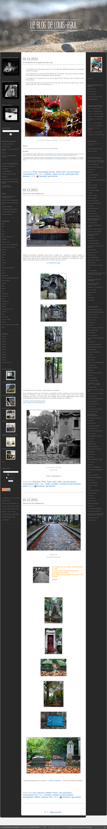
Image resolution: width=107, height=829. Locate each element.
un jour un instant (6, 319)
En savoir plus (87, 827)
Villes (59, 482)
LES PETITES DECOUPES (94, 431)
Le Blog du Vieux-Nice (93, 403)
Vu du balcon (90, 300)
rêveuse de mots (91, 289)
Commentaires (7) (30, 174)
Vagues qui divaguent (93, 503)
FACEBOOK (5, 169)
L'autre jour (90, 375)
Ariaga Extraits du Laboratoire (95, 167)
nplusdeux (90, 464)
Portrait (4, 306)
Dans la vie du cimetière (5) (33, 193)
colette (47, 484)
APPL (56, 148)
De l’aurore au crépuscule (94, 344)
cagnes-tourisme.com (63, 158)
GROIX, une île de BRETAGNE (95, 362)
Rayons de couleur (92, 485)
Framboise (90, 128)
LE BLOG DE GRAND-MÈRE (95, 398)
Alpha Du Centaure (92, 314)
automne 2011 (47, 797)
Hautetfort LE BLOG (92, 367)
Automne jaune (91, 89)
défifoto (4, 252)
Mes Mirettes (90, 451)
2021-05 (4, 349)
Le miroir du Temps (92, 411)
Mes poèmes (5, 275)
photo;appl (70, 174)
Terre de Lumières (92, 151)
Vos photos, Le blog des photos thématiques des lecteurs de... (95, 514)
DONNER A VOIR (92, 187)
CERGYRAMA (91, 332)
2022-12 (4, 336)
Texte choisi (5, 316)
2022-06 (4, 347)
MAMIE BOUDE (91, 444)
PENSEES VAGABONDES (94, 477)
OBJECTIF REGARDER (93, 467)
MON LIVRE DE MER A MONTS (10, 278)
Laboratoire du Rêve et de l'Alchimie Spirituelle (94, 219)
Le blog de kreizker (92, 401)
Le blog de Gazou (92, 396)
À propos (89, 78)
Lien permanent (73, 172)
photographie (28, 797)
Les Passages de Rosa (93, 425)
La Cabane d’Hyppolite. (8, 395)
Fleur (3, 260)
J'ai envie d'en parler (92, 200)
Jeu (3, 265)
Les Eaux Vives (91, 423)
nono (88, 267)
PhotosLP (4, 153)
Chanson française (92, 335)
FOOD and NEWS (92, 198)
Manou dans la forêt (92, 252)
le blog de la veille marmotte (94, 229)
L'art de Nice (90, 205)
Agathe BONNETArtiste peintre (95, 312)
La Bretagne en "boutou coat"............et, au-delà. (93, 384)
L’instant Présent (6, 146)
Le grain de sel (91, 406)
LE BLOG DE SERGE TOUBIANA (93, 235)
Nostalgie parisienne (92, 99)
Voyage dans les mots (93, 517)
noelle (89, 111)
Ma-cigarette (90, 441)
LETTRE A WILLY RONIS (8, 211)
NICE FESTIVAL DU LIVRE (94, 265)
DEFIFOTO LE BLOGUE (8, 166)
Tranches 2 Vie (91, 498)
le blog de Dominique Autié (94, 148)
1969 (3, 223)
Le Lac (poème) (91, 94)
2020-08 (4, 357)
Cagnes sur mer (6, 242)
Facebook (42, 176)
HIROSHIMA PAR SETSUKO (9, 209)
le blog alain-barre (92, 222)
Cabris (3, 461)
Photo (3, 298)
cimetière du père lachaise (70, 484)
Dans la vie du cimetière (51, 155)
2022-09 (4, 339)
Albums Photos (7, 369)
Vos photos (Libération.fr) (94, 511)
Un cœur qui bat (91, 500)
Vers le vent (90, 506)
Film (3, 257)
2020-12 (4, 354)
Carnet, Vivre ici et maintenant (10, 244)
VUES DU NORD (91, 520)
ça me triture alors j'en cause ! (95, 327)
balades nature (91, 322)
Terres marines (6, 408)
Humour (4, 262)
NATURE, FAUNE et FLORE (94, 459)
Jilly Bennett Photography (94, 203)
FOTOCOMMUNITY (7, 171)
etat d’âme (90, 354)
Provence (4, 311)
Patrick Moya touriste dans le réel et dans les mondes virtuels (96, 273)
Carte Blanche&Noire (7, 144)
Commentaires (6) (30, 795)
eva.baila (89, 193)
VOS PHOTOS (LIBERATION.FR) (6, 186)
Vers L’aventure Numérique (94, 508)
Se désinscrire (10, 477)
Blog (3, 234)
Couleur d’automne (55, 780)
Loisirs (3, 273)
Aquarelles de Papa (7, 448)
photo (25, 486)
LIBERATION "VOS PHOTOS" (10, 179)
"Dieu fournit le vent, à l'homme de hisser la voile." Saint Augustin (96, 161)
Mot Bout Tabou (91, 262)
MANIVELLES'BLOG (92, 446)
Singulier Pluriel (91, 292)
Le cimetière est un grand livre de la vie (38, 62)
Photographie (5, 301)
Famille (4, 254)
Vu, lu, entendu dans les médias (10, 324)
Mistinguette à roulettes (93, 260)
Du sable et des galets (93, 190)
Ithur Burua (90, 370)
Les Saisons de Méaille (8, 267)
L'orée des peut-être (92, 380)
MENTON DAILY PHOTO (94, 449)
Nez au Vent (90, 462)
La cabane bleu (91, 211)
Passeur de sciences (92, 475)
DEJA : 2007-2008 (92, 185)
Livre (3, 270)
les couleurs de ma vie (93, 243)
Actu (3, 226)
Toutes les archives (7, 362)
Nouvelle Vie (5, 293)
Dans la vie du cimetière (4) (33, 503)
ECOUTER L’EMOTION (93, 352)
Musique (4, 283)
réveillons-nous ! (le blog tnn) (95, 287)
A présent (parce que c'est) (94, 309)
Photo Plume (90, 480)
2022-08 (4, 341)
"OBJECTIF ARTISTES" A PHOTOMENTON (8, 197)
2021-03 (4, 352)
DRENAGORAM (91, 349)
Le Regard (90, 420)
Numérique (5, 296)
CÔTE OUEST (91, 341)
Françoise (90, 119)
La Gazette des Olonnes (93, 216)
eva (89, 108)
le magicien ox (91, 238)
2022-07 (4, 344)
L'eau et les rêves (92, 91)
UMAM (89, 295)
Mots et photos (6, 280)
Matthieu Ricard (91, 255)
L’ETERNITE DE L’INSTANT (94, 436)
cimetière (47, 174)
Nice (3, 291)
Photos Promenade (92, 482)
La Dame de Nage (92, 213)
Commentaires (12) (30, 484)
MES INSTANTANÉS (92, 257)
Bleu (3, 231)
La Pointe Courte (6, 382)
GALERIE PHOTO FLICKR (9, 174)
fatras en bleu (91, 360)
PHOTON (89, 277)
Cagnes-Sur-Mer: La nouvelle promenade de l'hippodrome (9, 435)
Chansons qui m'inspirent (8, 247)
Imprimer (53, 176)
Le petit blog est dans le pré (94, 418)
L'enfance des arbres (92, 208)
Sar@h (89, 487)
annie (89, 113)
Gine (89, 123)
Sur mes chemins (92, 493)
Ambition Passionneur (93, 317)
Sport (3, 314)
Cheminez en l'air (92, 177)
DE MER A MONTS (7, 214)
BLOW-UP (90, 172)
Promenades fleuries (7, 309)
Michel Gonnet (91, 454)
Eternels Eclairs (91, 357)
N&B (3, 285)
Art (2, 229)
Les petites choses (92, 428)
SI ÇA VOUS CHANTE (93, 490)
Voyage (4, 322)
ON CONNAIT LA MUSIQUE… (95, 469)
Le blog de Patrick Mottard (94, 231)
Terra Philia (90, 495)
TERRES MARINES (7, 206)
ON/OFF (89, 472)
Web (3, 327)
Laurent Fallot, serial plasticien (95, 393)
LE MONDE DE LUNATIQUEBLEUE (92, 415)
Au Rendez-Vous (91, 319)
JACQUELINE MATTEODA (94, 372)
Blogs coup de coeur (7, 236)
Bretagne (4, 239)
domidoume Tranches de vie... (95, 347)
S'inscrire (10, 474)
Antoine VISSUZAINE (93, 164)
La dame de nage (92, 387)
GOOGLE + (5, 176)
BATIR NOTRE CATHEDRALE (10, 200)
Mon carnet (90, 456)
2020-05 (4, 359)
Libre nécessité (91, 433)
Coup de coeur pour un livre (94, 96)
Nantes (4, 288)
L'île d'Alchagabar (92, 378)
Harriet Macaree (91, 365)
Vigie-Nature (90, 297)
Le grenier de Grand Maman (94, 409)
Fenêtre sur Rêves (92, 195)
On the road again (92, 270)
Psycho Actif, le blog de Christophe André (93, 284)
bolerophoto (90, 325)
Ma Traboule (90, 438)
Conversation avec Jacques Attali (96, 180)
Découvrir (4, 249)
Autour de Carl (91, 169)
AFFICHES (5, 421)
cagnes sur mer (58, 174)
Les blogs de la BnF (92, 240)
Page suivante (55, 812)
